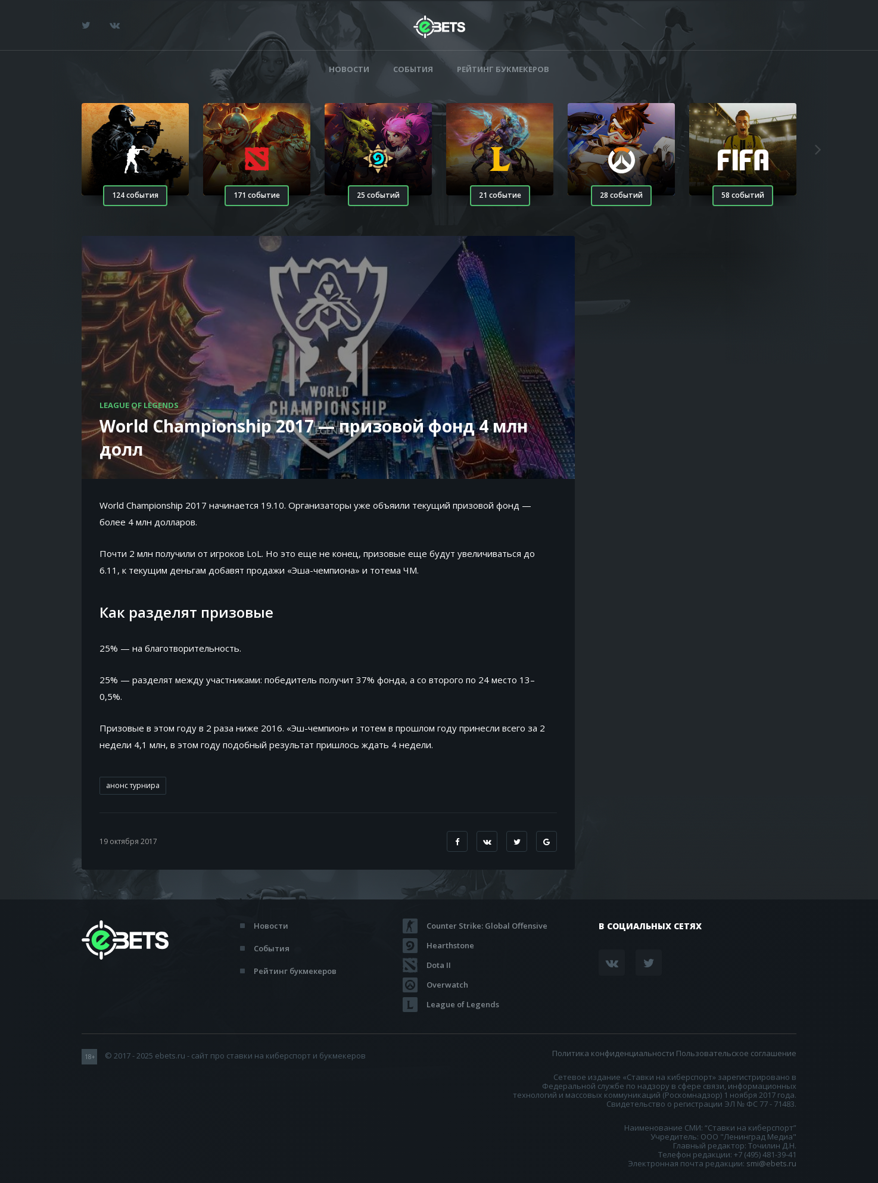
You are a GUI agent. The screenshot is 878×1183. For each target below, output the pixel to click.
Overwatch (447, 984)
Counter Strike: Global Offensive (486, 925)
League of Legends (462, 1004)
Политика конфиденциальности (613, 1053)
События (413, 69)
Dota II (438, 965)
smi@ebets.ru (771, 1163)
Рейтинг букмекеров (503, 69)
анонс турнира (133, 785)
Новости (349, 69)
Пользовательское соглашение (736, 1053)
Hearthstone (450, 945)
